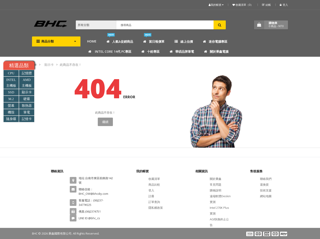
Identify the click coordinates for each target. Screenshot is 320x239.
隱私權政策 (155, 208)
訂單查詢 (154, 202)
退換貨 (264, 185)
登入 (284, 5)
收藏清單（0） (244, 5)
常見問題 (215, 185)
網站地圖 (266, 196)
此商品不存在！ (71, 64)
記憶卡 (27, 119)
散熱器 (27, 105)
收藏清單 (154, 179)
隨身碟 (11, 119)
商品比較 (154, 185)
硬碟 (26, 99)
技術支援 (266, 190)
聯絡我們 (266, 179)
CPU (11, 73)
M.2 (11, 99)
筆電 (26, 112)
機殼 (11, 112)
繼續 (105, 122)
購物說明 (215, 190)
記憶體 (27, 73)
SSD (11, 92)
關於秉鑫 (215, 179)
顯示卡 (49, 64)
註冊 (151, 196)
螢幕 (11, 105)
